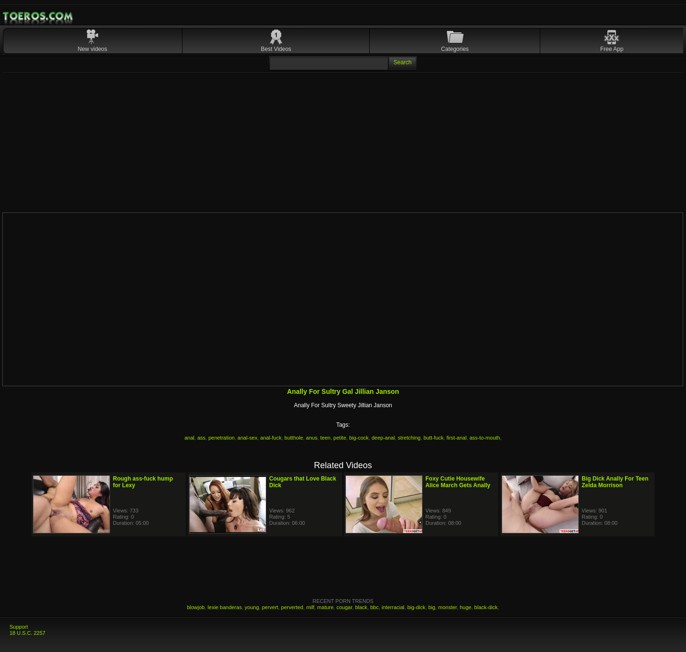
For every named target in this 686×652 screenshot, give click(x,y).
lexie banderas (225, 607)
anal (189, 438)
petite (339, 438)
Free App (612, 49)
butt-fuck (434, 438)
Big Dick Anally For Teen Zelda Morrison (615, 482)
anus (311, 438)
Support (19, 627)
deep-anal (383, 438)
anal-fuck (271, 438)
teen (325, 438)
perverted (292, 607)
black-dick (486, 607)
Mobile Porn (38, 16)
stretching (409, 438)
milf (310, 607)
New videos (92, 49)
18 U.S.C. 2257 (27, 633)
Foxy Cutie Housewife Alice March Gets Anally (457, 482)
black (361, 607)
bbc (374, 607)
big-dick (416, 607)
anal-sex (248, 438)
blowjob (195, 607)
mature (325, 607)
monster (447, 607)
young (252, 607)
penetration (221, 438)
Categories (455, 49)
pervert (270, 607)
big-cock (359, 438)
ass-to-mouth (485, 438)
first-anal (456, 438)
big (431, 607)
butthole (293, 438)
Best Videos (276, 49)
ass (201, 438)
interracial (393, 607)
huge (465, 607)
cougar (344, 607)
